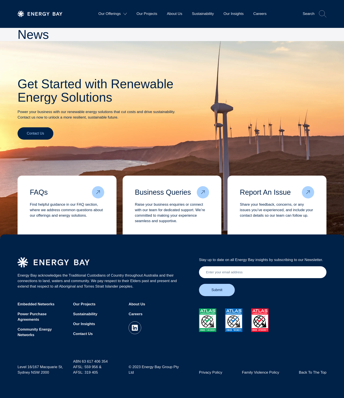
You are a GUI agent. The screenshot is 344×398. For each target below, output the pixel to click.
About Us (174, 14)
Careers (259, 14)
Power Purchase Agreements (32, 317)
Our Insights (234, 14)
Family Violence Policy (260, 372)
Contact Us (83, 334)
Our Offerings (113, 14)
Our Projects (146, 14)
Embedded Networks (36, 304)
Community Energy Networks (35, 332)
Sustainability (203, 14)
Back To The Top (312, 372)
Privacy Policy (210, 372)
